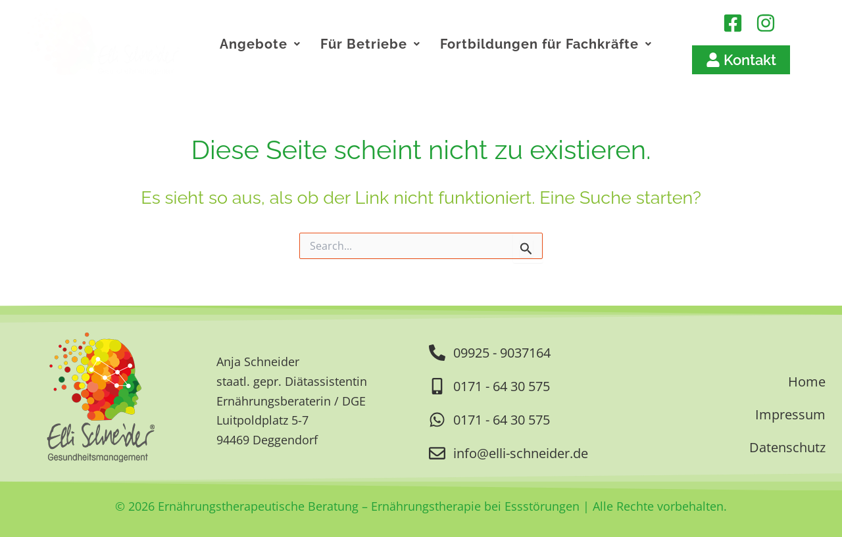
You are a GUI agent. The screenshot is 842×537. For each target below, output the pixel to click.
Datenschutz (787, 447)
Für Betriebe (370, 44)
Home (807, 381)
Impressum (790, 414)
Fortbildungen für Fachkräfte (546, 44)
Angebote (260, 44)
